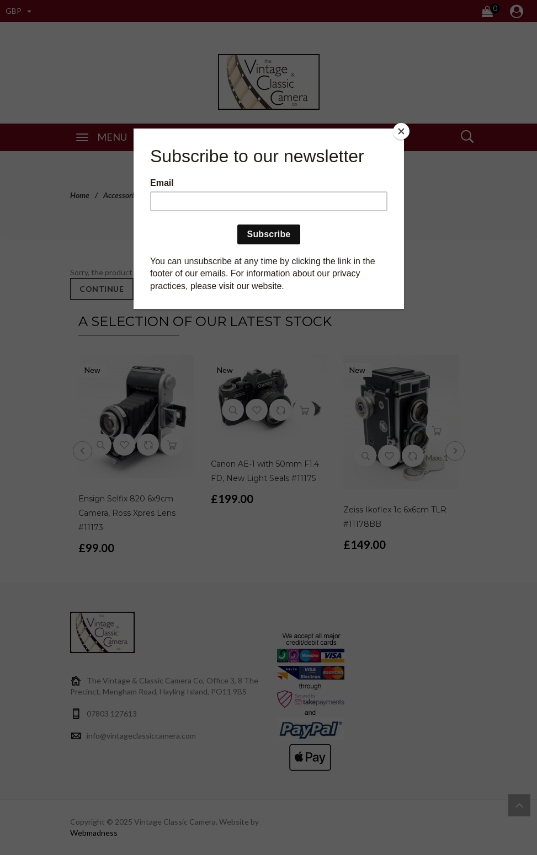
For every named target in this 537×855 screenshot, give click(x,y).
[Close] (401, 131)
